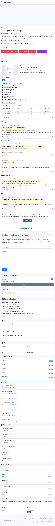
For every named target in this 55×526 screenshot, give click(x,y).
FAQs (32, 521)
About (22, 518)
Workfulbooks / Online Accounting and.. (13, 85)
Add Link (32, 518)
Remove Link (39, 518)
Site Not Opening (24, 51)
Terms (36, 521)
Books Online (7, 94)
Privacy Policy (7, 92)
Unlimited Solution (8, 91)
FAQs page (16, 316)
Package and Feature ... (9, 96)
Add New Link (27, 220)
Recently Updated (7, 425)
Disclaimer (41, 521)
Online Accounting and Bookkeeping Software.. (15, 99)
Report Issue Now (27, 285)
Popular (45, 518)
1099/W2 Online (8, 97)
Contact (27, 518)
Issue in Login (5, 51)
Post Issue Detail (42, 51)
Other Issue (33, 51)
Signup (29, 512)
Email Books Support (9, 89)
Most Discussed (6, 382)
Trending (50, 518)
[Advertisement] (27, 15)
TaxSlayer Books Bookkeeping (11, 87)
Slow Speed (14, 51)
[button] (31, 228)
